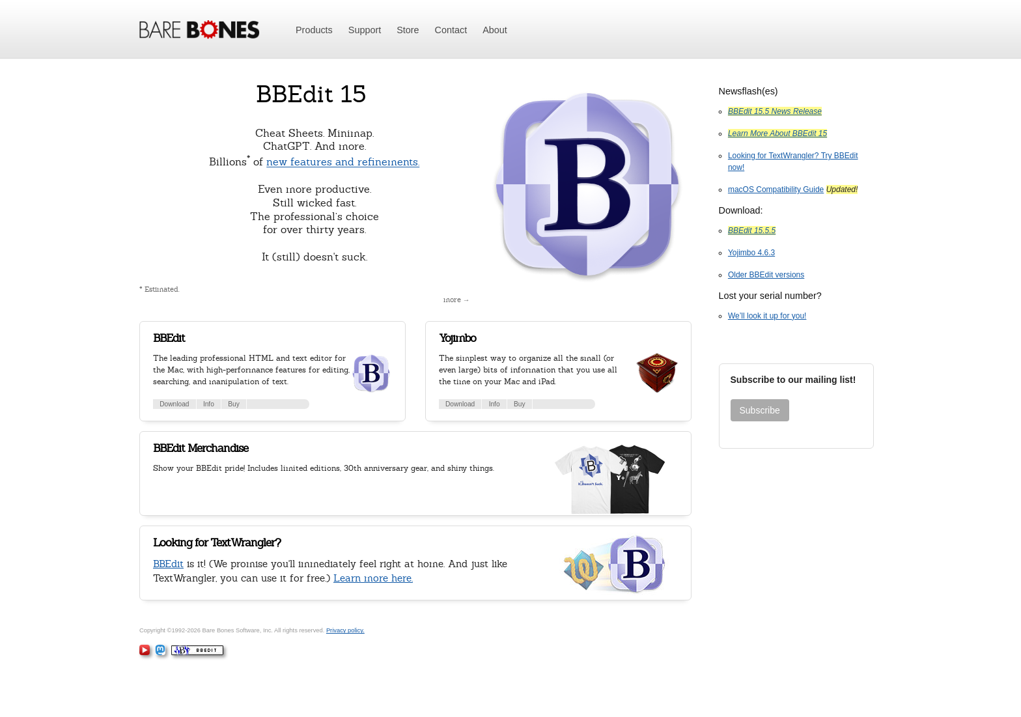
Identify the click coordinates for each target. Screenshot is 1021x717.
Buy (234, 404)
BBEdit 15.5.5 (752, 230)
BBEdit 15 (311, 94)
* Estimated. (159, 289)
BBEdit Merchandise (200, 448)
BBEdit (169, 338)
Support (364, 30)
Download (174, 404)
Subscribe (760, 410)
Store (408, 30)
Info (208, 404)
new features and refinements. (342, 162)
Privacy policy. (345, 630)
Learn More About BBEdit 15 (777, 133)
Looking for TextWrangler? (217, 542)
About (495, 30)
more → (456, 299)
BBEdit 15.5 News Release (775, 111)
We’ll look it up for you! (767, 315)
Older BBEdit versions (766, 274)
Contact (451, 30)
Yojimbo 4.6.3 (751, 252)
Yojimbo (457, 338)
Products (314, 30)
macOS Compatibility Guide (776, 189)
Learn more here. (373, 578)
